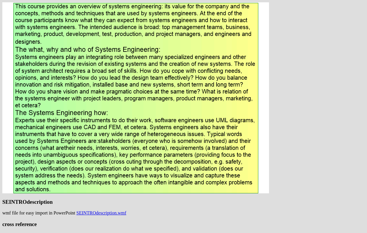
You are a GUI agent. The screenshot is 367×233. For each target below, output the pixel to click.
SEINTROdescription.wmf (101, 212)
